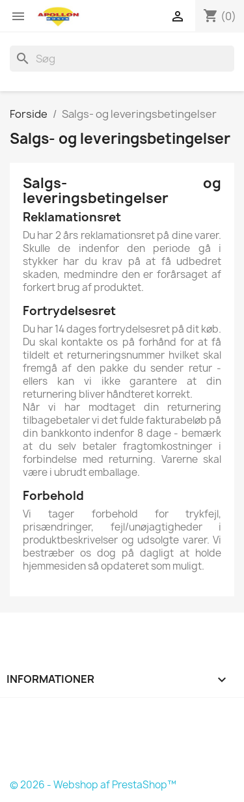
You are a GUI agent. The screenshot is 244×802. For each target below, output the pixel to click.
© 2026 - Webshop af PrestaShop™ (93, 785)
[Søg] (122, 59)
